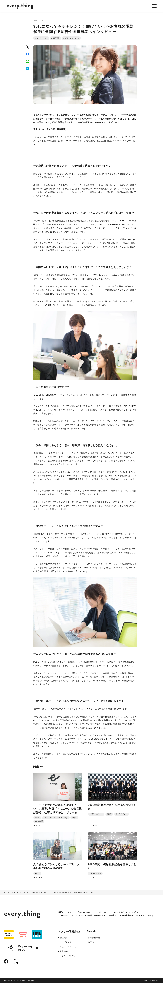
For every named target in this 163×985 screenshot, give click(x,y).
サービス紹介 (66, 944)
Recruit (91, 933)
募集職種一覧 (94, 940)
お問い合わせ (8, 982)
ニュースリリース (68, 949)
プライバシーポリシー (21, 982)
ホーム (6, 895)
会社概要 (64, 940)
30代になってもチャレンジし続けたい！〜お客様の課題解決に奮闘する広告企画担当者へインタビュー (59, 895)
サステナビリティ (68, 958)
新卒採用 (92, 944)
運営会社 (32, 982)
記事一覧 (15, 895)
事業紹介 (64, 954)
